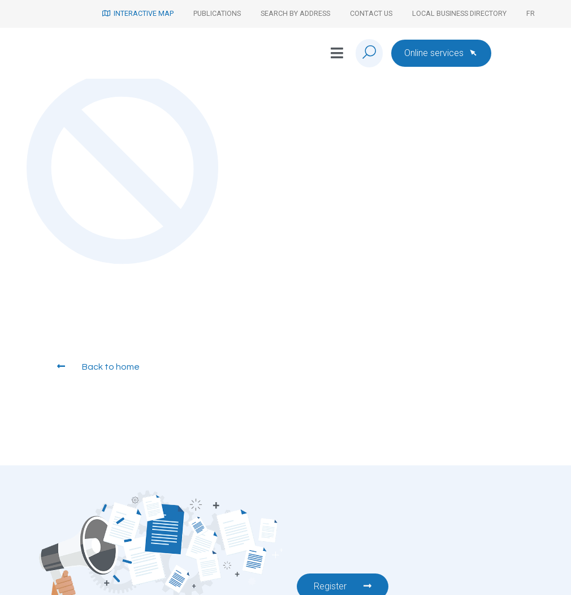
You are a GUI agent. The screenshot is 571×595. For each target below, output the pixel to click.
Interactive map (138, 13)
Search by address (295, 13)
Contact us (371, 13)
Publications (217, 13)
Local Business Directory (459, 13)
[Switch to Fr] (530, 13)
